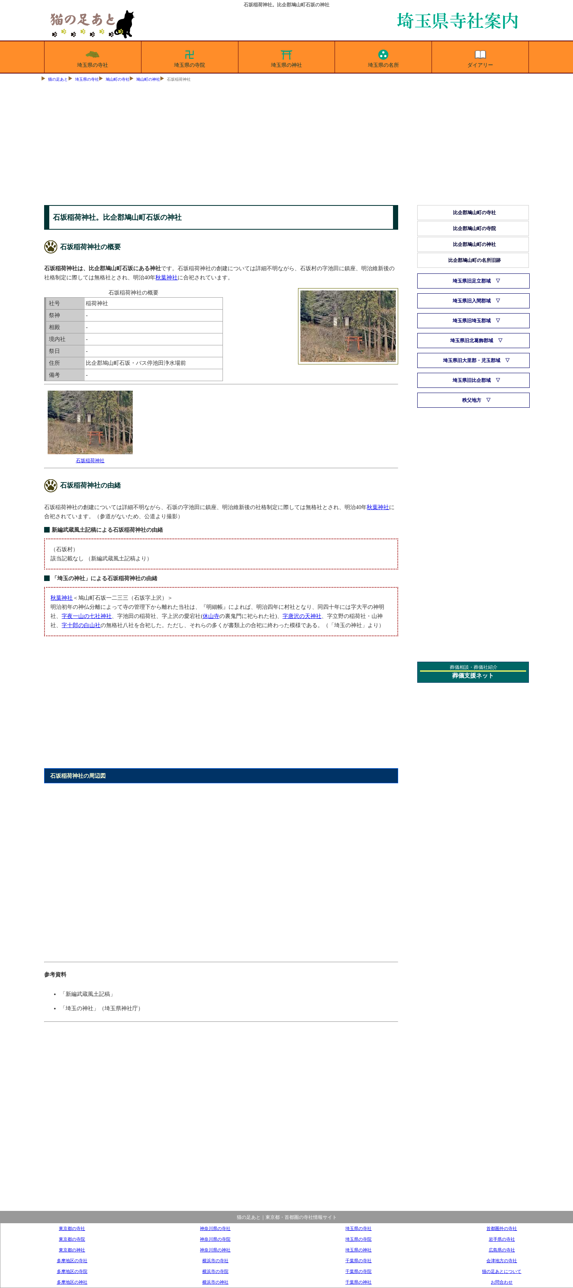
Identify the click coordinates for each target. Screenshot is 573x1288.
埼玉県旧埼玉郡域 (472, 320)
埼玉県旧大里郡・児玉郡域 (471, 360)
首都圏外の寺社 (501, 1228)
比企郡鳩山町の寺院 (474, 228)
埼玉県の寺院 (189, 57)
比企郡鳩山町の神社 (474, 244)
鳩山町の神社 (148, 79)
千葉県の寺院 (358, 1271)
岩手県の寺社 (502, 1239)
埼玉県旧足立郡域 (472, 281)
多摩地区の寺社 (72, 1260)
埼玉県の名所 (383, 57)
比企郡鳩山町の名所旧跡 (474, 260)
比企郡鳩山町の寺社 (474, 212)
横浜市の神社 (215, 1282)
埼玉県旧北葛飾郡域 (471, 340)
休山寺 (211, 616)
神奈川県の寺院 (215, 1239)
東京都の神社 (72, 1249)
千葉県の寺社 (358, 1260)
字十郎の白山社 (81, 625)
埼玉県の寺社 (92, 57)
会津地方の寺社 (501, 1260)
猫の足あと (58, 79)
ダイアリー (480, 57)
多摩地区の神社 (72, 1282)
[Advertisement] (286, 145)
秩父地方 (471, 400)
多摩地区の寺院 (72, 1271)
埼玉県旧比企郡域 (472, 380)
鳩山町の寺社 (118, 79)
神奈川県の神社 (215, 1249)
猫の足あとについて (501, 1271)
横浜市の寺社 (215, 1260)
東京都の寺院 (72, 1239)
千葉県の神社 (358, 1282)
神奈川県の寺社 (215, 1228)
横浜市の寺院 (215, 1271)
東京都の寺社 (72, 1228)
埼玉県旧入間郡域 (472, 301)
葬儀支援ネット (473, 675)
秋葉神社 (166, 277)
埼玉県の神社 (286, 57)
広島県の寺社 (502, 1249)
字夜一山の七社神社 (87, 616)
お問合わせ (502, 1282)
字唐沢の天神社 (302, 616)
